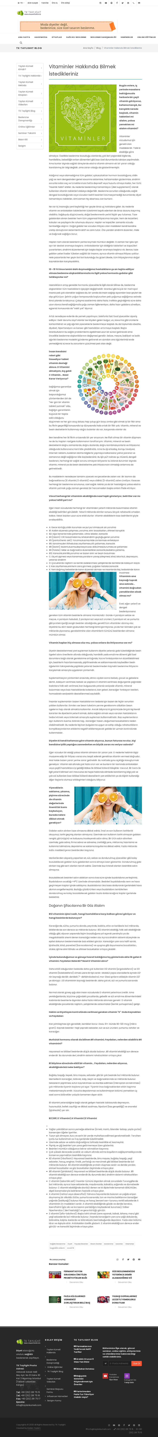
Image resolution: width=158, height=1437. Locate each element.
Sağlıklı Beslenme (57, 1241)
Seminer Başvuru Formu (55, 1388)
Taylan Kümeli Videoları (30, 100)
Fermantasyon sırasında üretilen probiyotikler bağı (75, 1272)
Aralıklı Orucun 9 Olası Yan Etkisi (84, 1358)
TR (21, 3)
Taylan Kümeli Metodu (30, 81)
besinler (119, 1241)
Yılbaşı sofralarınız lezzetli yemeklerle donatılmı (124, 1297)
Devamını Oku (76, 1279)
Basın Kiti (30, 136)
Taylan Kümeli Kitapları (30, 90)
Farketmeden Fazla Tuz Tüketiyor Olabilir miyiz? (84, 1391)
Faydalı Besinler (81, 1241)
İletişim (30, 143)
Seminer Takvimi (30, 130)
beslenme (108, 1241)
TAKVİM (44, 3)
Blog (98, 45)
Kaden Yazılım (34, 1425)
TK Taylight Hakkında (30, 73)
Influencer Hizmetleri (57, 1393)
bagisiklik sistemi (57, 1245)
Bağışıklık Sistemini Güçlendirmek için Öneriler (83, 1377)
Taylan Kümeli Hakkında (53, 1348)
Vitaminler (129, 1241)
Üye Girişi (65, 3)
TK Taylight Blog (30, 108)
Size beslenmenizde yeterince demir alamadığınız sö (123, 1272)
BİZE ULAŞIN (33, 3)
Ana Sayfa (88, 45)
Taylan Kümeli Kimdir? (30, 65)
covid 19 (70, 1245)
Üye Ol (55, 3)
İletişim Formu (54, 1397)
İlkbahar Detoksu (84, 1366)
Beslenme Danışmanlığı (30, 116)
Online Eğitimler (30, 124)
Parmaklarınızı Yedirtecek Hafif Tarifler (83, 1346)
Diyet (70, 1241)
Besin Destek (96, 1241)
